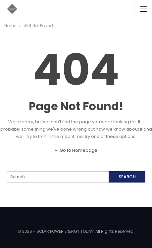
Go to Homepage (76, 150)
